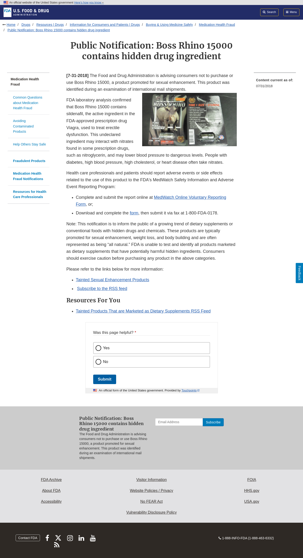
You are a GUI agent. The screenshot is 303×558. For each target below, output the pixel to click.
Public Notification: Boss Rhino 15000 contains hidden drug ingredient (59, 30)
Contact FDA (27, 538)
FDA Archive (51, 480)
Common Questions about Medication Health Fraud (27, 102)
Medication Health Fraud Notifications (28, 176)
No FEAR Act (151, 501)
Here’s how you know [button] (89, 2)
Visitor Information (151, 480)
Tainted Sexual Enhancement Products (112, 279)
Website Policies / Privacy (151, 491)
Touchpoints (189, 390)
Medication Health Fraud (217, 25)
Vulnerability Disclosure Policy (151, 512)
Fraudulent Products (29, 161)
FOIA (251, 480)
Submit (104, 379)
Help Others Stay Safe (29, 144)
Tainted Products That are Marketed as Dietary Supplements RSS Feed (143, 311)
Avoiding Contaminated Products (23, 126)
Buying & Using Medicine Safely (169, 25)
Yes (106, 348)
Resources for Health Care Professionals (29, 194)
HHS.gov (251, 491)
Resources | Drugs (50, 25)
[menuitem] (275, 84)
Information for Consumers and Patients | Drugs (105, 25)
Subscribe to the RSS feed (102, 288)
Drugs (26, 25)
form (134, 213)
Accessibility (51, 501)
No (105, 361)
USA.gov (251, 501)
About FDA (51, 491)
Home (11, 25)
